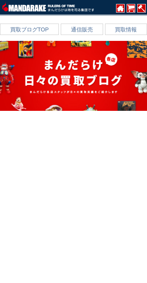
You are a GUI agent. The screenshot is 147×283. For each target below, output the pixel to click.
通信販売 (82, 29)
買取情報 (126, 29)
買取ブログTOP (29, 29)
